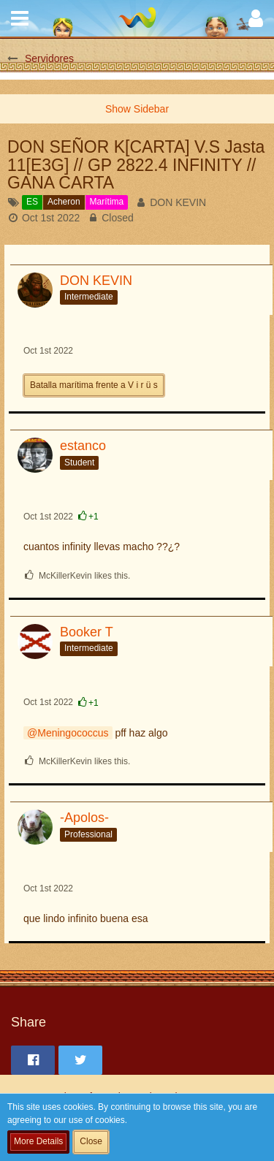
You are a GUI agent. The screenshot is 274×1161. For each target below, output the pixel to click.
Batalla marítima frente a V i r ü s (94, 385)
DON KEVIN (178, 202)
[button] (19, 18)
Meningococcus (72, 733)
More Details (38, 1141)
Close (91, 1141)
